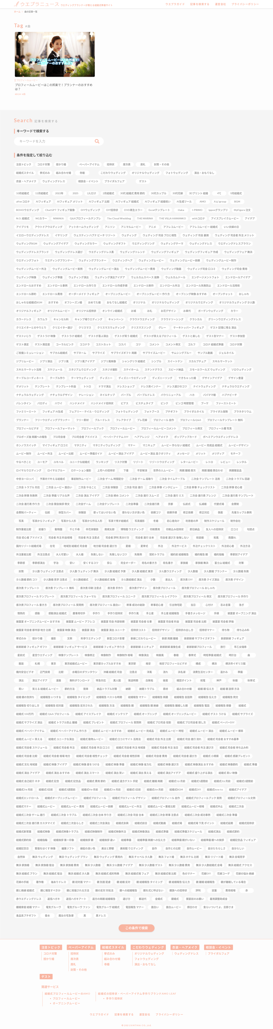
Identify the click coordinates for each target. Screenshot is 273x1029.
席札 (73, 964)
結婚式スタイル (113, 947)
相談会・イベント (218, 947)
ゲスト (46, 976)
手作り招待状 (114, 998)
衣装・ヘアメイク (185, 947)
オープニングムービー (66, 1003)
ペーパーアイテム (81, 947)
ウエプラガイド (175, 4)
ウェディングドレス (186, 953)
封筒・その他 (79, 969)
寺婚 (106, 964)
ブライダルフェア (218, 953)
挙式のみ (109, 953)
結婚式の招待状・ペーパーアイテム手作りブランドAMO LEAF (137, 993)
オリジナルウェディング (149, 953)
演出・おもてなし (145, 964)
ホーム (17, 11)
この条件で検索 (136, 928)
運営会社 (220, 4)
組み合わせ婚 (112, 958)
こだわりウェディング (148, 947)
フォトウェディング (146, 958)
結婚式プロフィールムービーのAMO (67, 993)
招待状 (75, 953)
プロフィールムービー (27, 80)
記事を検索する (200, 4)
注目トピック (50, 947)
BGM (18, 94)
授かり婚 (48, 958)
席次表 (75, 958)
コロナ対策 (50, 953)
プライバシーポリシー (245, 4)
